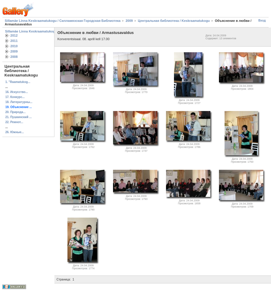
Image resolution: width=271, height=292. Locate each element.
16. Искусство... (16, 92)
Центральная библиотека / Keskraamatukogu (174, 20)
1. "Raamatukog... (17, 82)
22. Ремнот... (14, 122)
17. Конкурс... (15, 97)
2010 (14, 46)
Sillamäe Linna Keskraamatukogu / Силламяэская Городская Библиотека (62, 20)
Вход (262, 20)
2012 (14, 35)
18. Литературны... (19, 102)
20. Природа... (15, 112)
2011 (14, 41)
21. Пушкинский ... (18, 117)
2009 (129, 20)
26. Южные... (14, 132)
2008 (14, 56)
